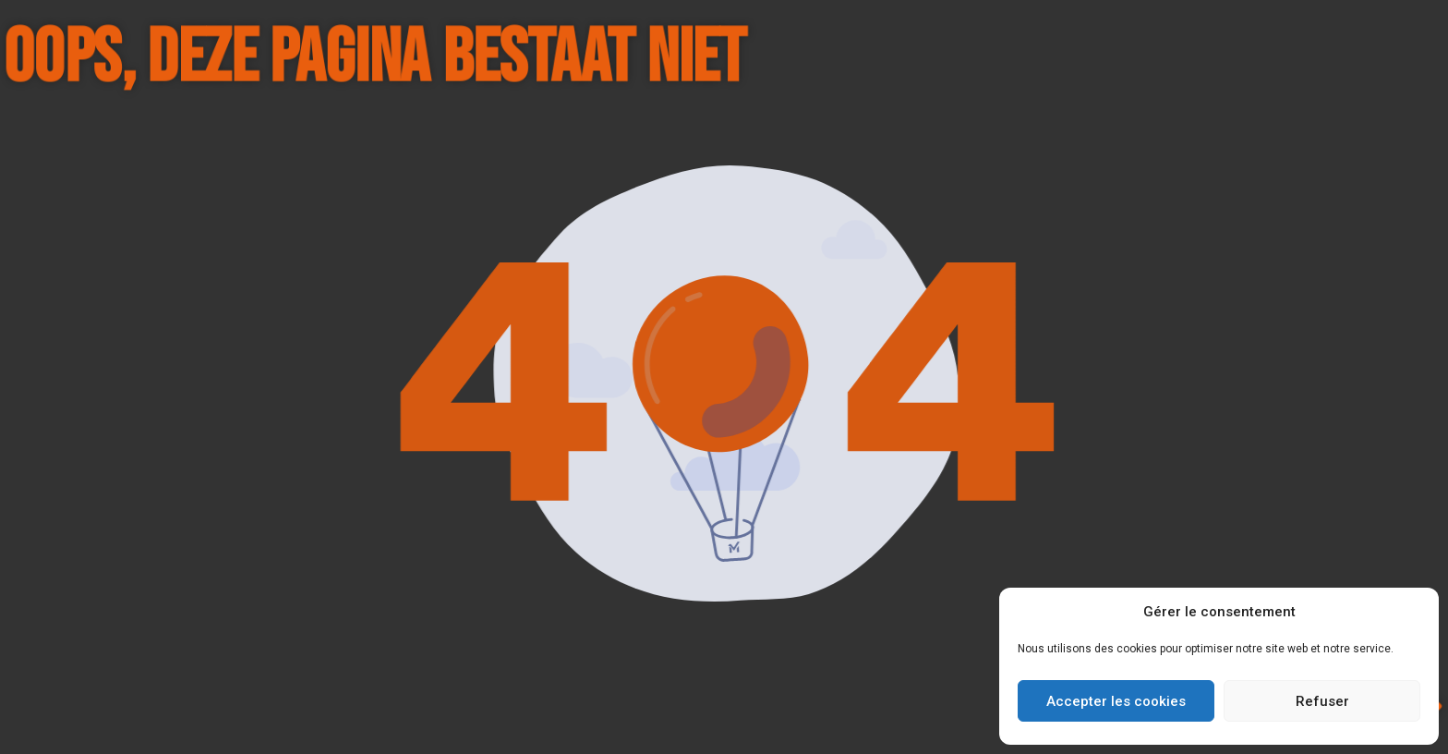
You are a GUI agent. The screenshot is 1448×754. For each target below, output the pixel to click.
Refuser (1322, 701)
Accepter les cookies (1116, 701)
